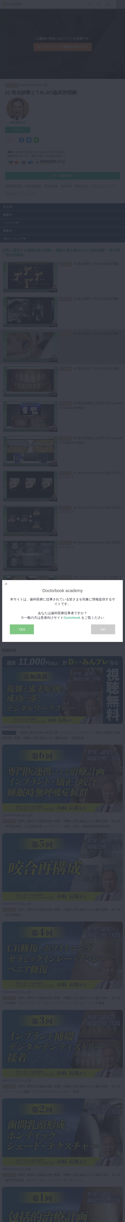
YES (22, 629)
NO (103, 629)
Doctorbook (71, 617)
